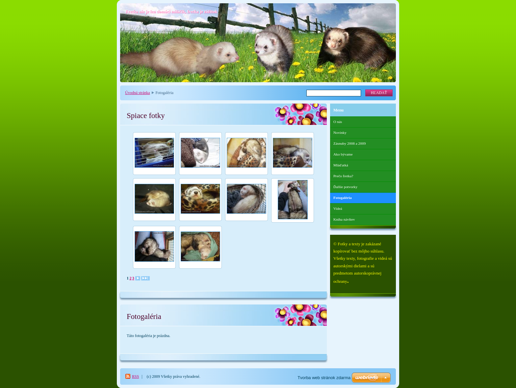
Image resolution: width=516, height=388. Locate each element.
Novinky (340, 132)
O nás (337, 122)
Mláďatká (340, 165)
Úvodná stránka (137, 92)
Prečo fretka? (343, 176)
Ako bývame (343, 154)
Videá (337, 208)
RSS (135, 376)
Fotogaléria (342, 198)
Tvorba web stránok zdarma (323, 377)
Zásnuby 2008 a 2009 (349, 143)
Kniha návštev (344, 219)
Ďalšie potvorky (345, 187)
